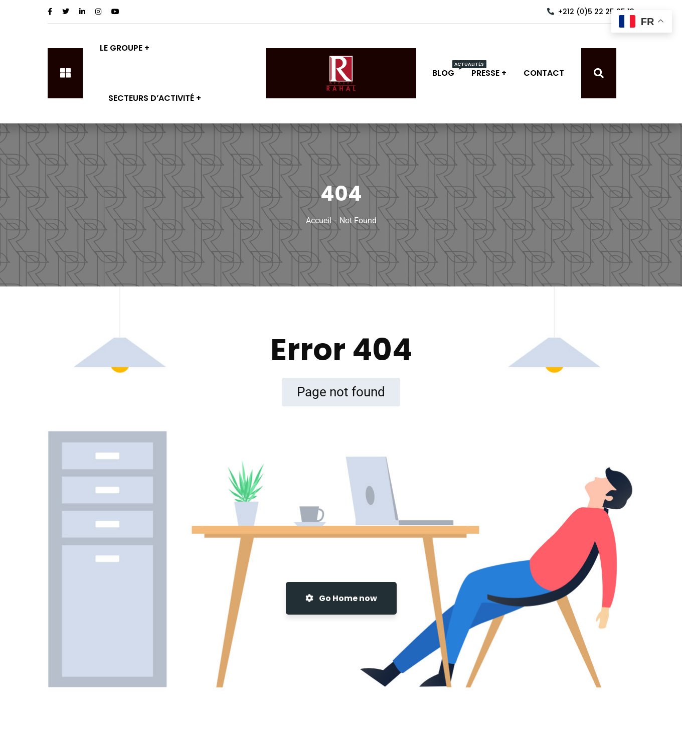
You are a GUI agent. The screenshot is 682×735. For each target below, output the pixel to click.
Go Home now (341, 598)
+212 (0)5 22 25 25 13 (590, 12)
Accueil (318, 220)
